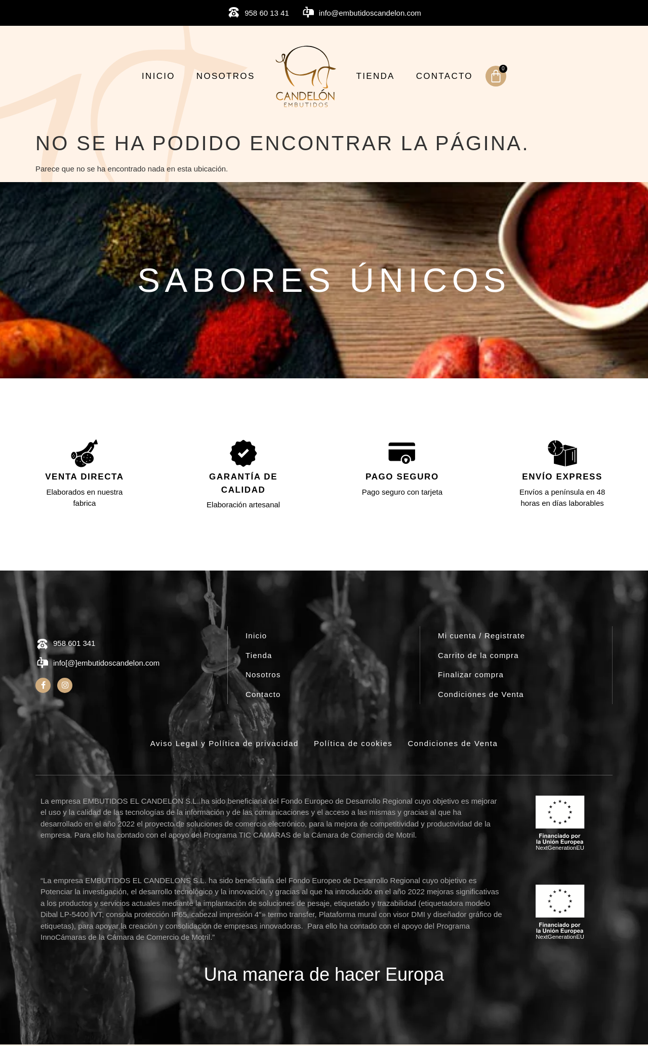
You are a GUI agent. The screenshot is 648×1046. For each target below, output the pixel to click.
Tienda (375, 76)
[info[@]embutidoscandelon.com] (42, 665)
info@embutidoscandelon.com (370, 13)
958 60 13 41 (267, 13)
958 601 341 (74, 644)
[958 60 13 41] (233, 13)
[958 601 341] (42, 646)
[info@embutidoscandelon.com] (308, 13)
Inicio (158, 76)
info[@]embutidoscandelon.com (106, 665)
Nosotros (225, 76)
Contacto (444, 76)
